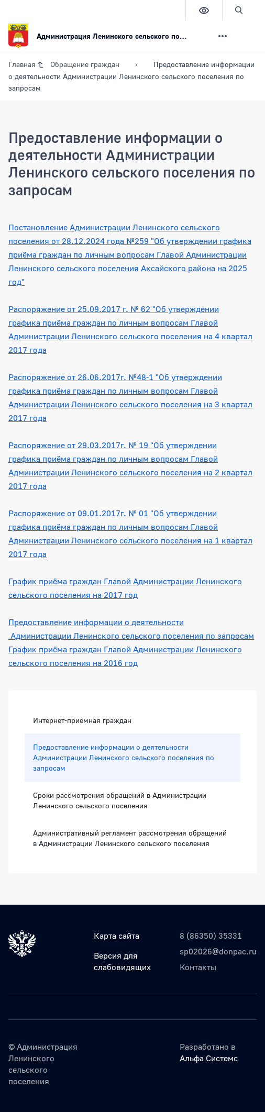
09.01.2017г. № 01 (114, 513)
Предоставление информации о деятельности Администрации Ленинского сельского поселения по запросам (123, 757)
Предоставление (41, 622)
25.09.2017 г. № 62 (115, 309)
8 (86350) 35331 (211, 935)
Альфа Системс (209, 1058)
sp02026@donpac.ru (218, 951)
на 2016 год (115, 663)
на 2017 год (115, 595)
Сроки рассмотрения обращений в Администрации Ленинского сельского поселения (119, 800)
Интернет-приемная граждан (82, 720)
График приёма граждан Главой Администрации (102, 581)
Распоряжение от (43, 309)
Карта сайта (116, 935)
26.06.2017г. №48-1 (117, 377)
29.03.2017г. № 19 (114, 445)
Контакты (198, 967)
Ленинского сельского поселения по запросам (163, 635)
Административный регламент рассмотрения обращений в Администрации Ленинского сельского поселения (130, 838)
